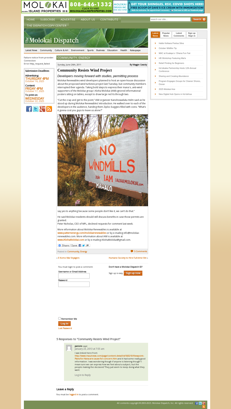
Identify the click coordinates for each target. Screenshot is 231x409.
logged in (73, 394)
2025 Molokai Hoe (167, 89)
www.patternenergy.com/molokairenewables (82, 233)
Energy (84, 58)
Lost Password (65, 328)
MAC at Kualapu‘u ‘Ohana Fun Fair (174, 53)
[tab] (155, 34)
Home (31, 19)
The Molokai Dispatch (86, 38)
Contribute (109, 19)
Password (62, 280)
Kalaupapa (135, 50)
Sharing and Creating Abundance (174, 76)
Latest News (31, 50)
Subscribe (47, 19)
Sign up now (133, 273)
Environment (77, 50)
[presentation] (74, 301)
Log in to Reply (83, 375)
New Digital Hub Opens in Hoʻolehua (175, 94)
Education (112, 50)
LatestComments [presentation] (179, 34)
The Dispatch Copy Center (46, 25)
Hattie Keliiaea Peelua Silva (171, 43)
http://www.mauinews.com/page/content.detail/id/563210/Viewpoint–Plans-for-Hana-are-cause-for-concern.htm (109, 357)
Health (123, 50)
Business (100, 50)
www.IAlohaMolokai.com (71, 239)
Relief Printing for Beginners (172, 63)
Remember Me (67, 318)
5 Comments (138, 251)
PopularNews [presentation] (166, 34)
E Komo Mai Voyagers (68, 258)
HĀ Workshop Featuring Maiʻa (172, 58)
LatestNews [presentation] (155, 34)
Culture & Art (61, 50)
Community (46, 50)
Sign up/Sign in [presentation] (191, 34)
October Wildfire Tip (168, 48)
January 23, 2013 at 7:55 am (89, 348)
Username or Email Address (72, 272)
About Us (88, 19)
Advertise (68, 19)
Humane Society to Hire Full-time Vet (127, 258)
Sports (90, 50)
